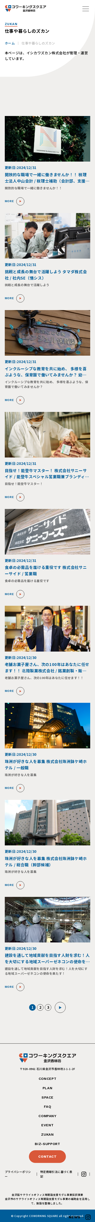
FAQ (47, 1106)
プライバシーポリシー (18, 1174)
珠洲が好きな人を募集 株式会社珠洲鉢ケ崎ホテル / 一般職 (46, 764)
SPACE (47, 1097)
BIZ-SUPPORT (47, 1144)
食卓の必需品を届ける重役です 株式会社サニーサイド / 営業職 (46, 570)
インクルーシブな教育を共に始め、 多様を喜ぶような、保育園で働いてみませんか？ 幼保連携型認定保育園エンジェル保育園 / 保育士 (46, 372)
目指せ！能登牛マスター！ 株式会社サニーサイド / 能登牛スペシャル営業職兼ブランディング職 (47, 474)
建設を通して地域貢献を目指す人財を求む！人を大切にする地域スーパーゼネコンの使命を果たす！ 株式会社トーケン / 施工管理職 (47, 958)
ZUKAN (47, 1134)
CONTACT (47, 1156)
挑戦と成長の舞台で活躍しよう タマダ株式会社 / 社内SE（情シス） (46, 275)
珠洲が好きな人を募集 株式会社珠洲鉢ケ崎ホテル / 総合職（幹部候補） (46, 861)
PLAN (48, 1088)
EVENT (47, 1125)
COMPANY (47, 1116)
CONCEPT (47, 1079)
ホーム (10, 43)
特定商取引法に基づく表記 (56, 1174)
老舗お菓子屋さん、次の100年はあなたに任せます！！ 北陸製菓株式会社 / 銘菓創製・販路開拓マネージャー (47, 667)
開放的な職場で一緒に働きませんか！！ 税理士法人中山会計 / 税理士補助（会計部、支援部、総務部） (46, 178)
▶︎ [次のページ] (60, 1007)
